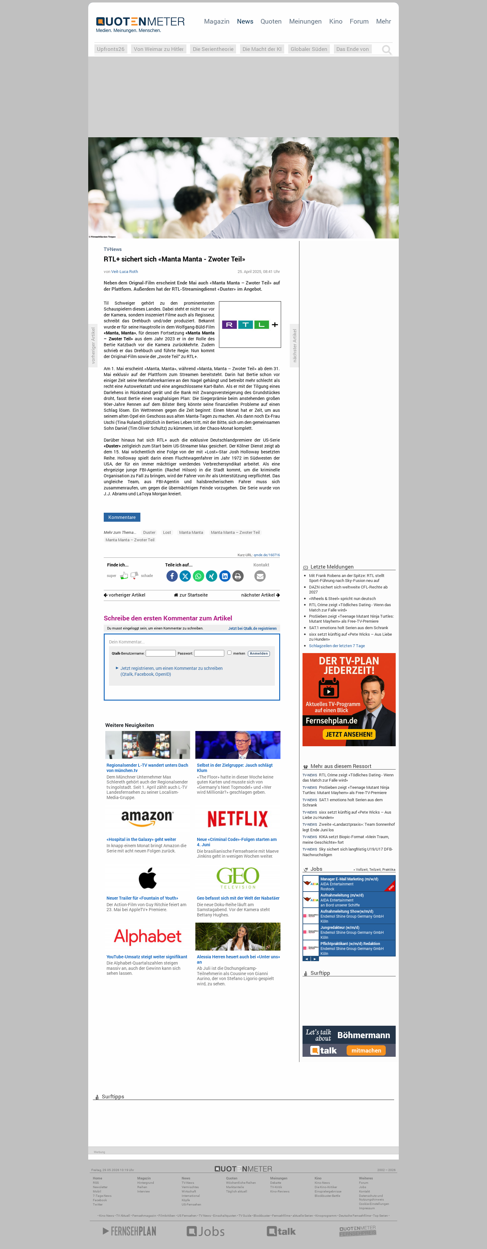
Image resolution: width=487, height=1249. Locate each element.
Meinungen (305, 21)
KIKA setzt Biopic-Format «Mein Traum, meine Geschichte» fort (346, 839)
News (245, 21)
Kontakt (364, 1191)
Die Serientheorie (213, 48)
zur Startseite (191, 595)
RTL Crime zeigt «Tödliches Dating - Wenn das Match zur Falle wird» (350, 607)
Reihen (142, 1187)
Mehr (383, 21)
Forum (359, 21)
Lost (167, 532)
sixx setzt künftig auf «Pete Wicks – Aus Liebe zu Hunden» (350, 636)
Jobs (362, 1187)
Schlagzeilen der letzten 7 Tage (337, 645)
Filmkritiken (166, 1216)
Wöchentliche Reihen (241, 1183)
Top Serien (380, 1216)
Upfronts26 (111, 48)
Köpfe (186, 1200)
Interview (143, 1191)
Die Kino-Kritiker (326, 1187)
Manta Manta (191, 532)
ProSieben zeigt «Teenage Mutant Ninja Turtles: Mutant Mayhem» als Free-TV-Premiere (351, 618)
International (191, 1196)
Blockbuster (261, 1216)
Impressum (367, 1208)
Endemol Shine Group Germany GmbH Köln (343, 916)
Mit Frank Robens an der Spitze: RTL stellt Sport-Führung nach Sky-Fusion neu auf (347, 578)
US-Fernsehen (191, 1204)
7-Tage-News (102, 1196)
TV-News (188, 1183)
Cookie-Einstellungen (374, 1204)
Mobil (97, 1191)
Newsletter (100, 1187)
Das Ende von (352, 48)
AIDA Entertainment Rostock (349, 883)
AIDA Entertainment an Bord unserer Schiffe (333, 899)
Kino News (106, 1216)
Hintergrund (145, 1183)
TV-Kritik (276, 1187)
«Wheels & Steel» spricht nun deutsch (342, 598)
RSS (96, 1183)
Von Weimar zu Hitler (159, 48)
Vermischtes (190, 1187)
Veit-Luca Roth (124, 271)
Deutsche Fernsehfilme (355, 1216)
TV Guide (245, 1216)
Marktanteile (235, 1187)
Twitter (97, 1204)
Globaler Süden (309, 48)
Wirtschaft (189, 1191)
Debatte (275, 1183)
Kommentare (122, 517)
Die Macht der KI (262, 48)
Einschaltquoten (224, 1216)
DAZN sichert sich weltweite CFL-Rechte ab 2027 (348, 589)
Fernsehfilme (281, 1216)
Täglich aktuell (236, 1191)
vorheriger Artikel (124, 595)
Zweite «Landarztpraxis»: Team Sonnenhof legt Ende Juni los (349, 827)
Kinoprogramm (326, 1216)
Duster (149, 532)
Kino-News (322, 1183)
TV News (205, 1216)
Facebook (100, 1200)
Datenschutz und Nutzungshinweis (371, 1197)
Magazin (217, 21)
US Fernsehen (187, 1216)
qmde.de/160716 (267, 554)
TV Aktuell (123, 1216)
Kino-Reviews (279, 1191)
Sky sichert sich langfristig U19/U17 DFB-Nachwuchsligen (348, 852)
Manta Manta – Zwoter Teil (235, 532)
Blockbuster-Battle (327, 1196)
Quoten (271, 21)
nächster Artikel (260, 595)
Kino (336, 21)
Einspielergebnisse (328, 1191)
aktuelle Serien (303, 1216)
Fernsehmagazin (144, 1216)
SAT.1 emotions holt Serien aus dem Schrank (348, 627)
